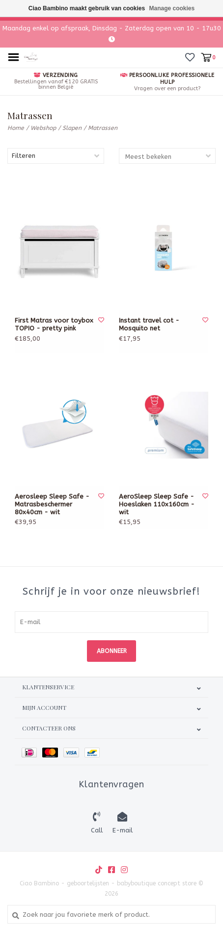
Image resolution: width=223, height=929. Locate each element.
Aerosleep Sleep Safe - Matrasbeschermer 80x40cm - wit (52, 504)
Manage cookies (172, 8)
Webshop (43, 128)
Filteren (23, 155)
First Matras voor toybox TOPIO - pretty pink (54, 324)
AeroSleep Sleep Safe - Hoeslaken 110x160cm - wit (157, 504)
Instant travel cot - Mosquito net (149, 324)
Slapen (72, 128)
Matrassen (102, 128)
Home (15, 128)
